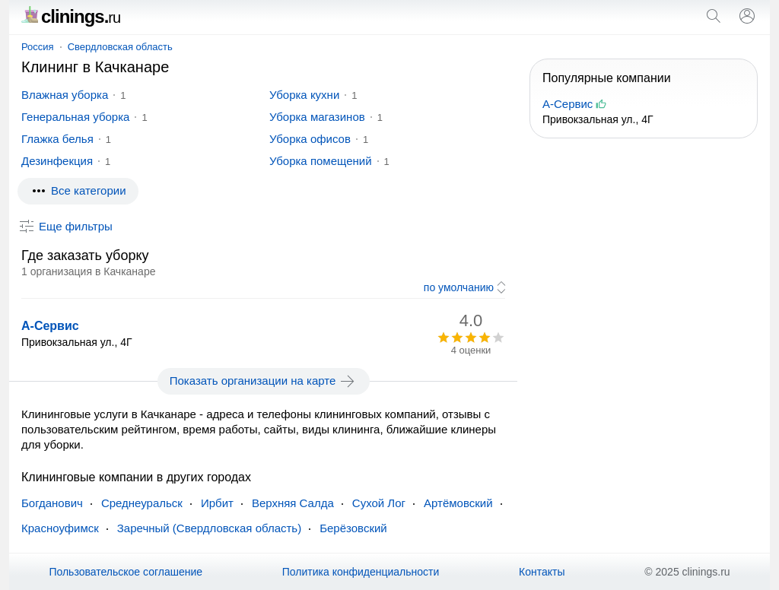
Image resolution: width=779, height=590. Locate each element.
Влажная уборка (64, 94)
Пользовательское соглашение (125, 572)
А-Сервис (50, 325)
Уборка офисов (310, 138)
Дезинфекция (57, 160)
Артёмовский (458, 502)
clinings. (70, 16)
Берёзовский (353, 528)
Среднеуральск (142, 502)
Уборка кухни (304, 94)
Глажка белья (57, 138)
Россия (37, 46)
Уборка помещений (320, 160)
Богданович (52, 502)
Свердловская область (120, 46)
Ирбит (217, 502)
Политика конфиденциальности (361, 572)
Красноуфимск (60, 528)
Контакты (541, 572)
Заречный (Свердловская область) (209, 528)
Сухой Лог (378, 502)
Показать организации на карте (264, 381)
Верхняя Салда (293, 502)
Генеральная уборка (75, 116)
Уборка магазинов (317, 116)
